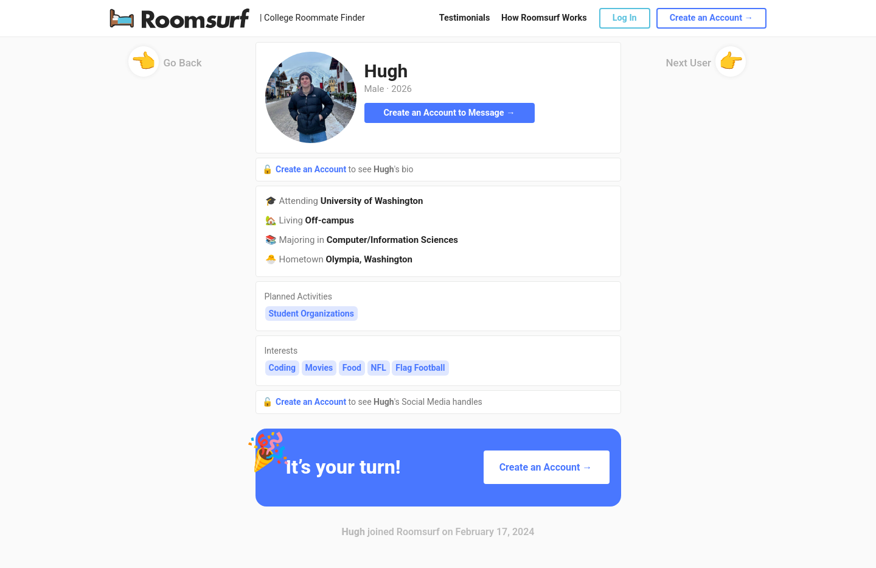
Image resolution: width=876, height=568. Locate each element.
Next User (706, 67)
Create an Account (312, 169)
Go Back (165, 67)
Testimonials (464, 18)
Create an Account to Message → (449, 113)
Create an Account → (711, 18)
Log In (625, 18)
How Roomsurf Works (544, 18)
